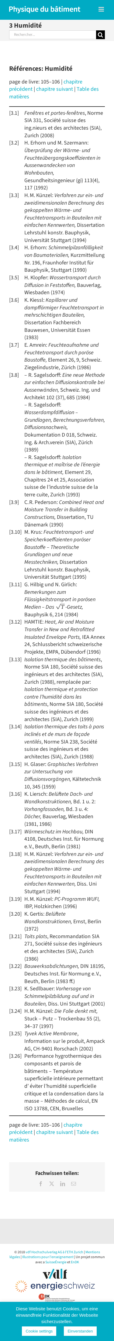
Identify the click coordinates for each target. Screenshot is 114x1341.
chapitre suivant (54, 89)
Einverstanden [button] (80, 1331)
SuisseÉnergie (56, 1262)
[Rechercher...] (52, 34)
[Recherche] (100, 34)
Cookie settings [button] (39, 1331)
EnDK (75, 1262)
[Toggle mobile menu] (101, 9)
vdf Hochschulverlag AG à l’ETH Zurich (54, 1252)
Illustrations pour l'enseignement (48, 1257)
